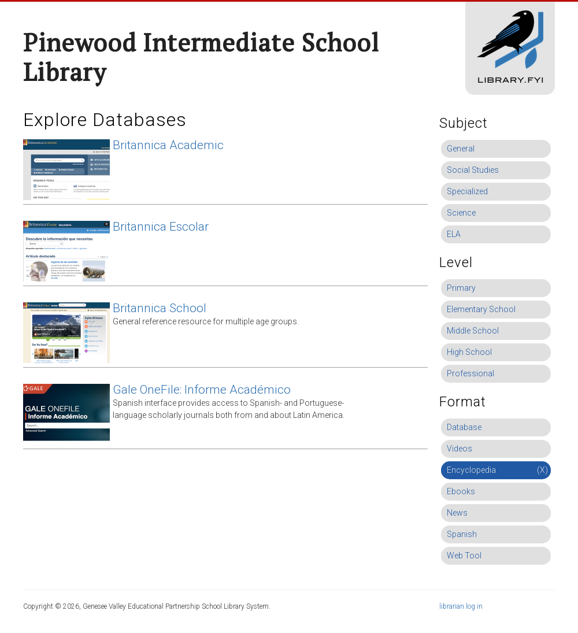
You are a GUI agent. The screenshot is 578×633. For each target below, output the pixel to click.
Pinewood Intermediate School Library (201, 57)
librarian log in (461, 606)
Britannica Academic (168, 145)
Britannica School (159, 308)
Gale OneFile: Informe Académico (202, 390)
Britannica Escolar (161, 227)
